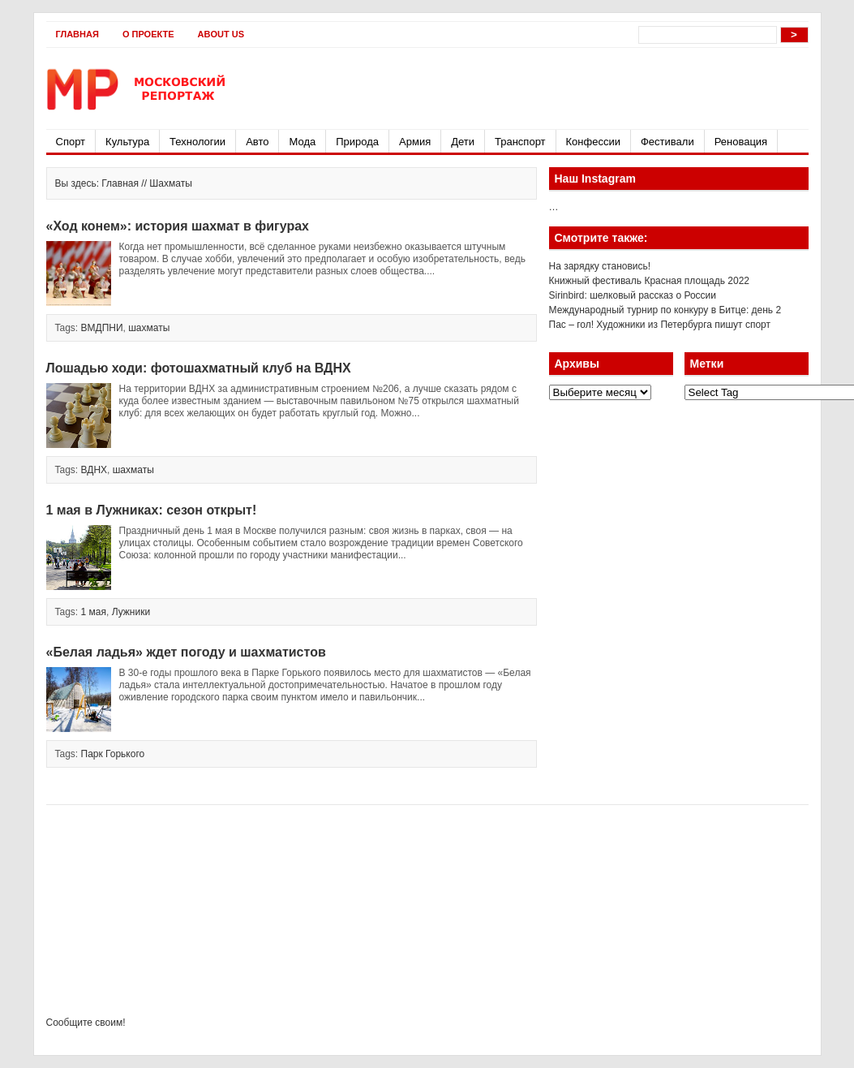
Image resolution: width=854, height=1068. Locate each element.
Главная (77, 34)
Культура (127, 142)
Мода (302, 142)
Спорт (71, 142)
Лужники (131, 612)
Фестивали (667, 142)
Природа (357, 142)
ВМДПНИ (102, 328)
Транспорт (520, 142)
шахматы (149, 328)
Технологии (197, 142)
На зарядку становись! (600, 266)
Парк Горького (113, 754)
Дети (462, 142)
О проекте (148, 34)
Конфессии (593, 142)
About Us (221, 34)
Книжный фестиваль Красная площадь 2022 (649, 280)
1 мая (93, 612)
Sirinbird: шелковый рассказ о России (632, 295)
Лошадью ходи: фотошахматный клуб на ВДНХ (198, 368)
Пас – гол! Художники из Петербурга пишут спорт (660, 324)
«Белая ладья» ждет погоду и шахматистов (186, 652)
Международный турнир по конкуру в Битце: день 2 (665, 310)
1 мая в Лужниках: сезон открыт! (151, 510)
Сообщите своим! (86, 1022)
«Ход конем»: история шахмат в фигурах (177, 226)
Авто (257, 142)
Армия (415, 142)
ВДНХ (94, 470)
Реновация (741, 142)
